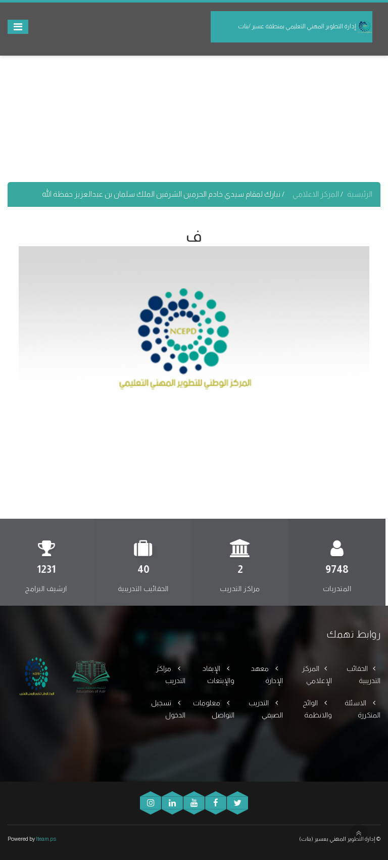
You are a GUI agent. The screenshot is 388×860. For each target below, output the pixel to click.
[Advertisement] (194, 111)
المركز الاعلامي (317, 194)
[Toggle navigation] (18, 27)
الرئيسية (359, 194)
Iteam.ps (46, 839)
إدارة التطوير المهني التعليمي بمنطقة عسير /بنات (305, 27)
